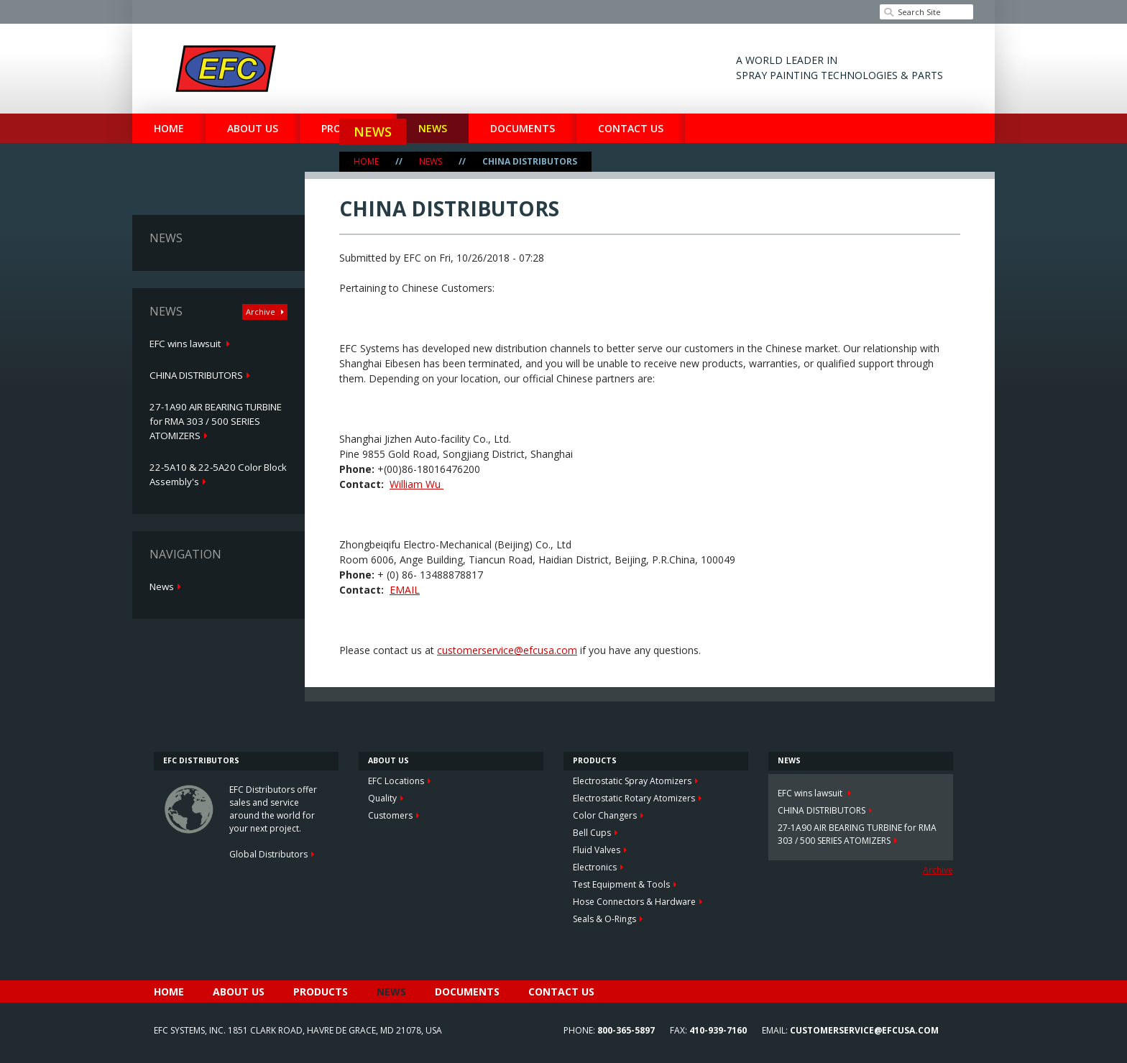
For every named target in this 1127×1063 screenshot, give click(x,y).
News (373, 131)
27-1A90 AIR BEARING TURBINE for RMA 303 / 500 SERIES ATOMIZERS (216, 421)
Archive (261, 311)
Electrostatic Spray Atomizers (632, 781)
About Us (252, 128)
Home (169, 128)
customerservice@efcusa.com (507, 650)
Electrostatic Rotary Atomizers (634, 798)
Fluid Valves (596, 850)
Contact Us (630, 128)
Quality (382, 798)
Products (320, 991)
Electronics (595, 867)
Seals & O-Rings (604, 919)
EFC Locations (396, 781)
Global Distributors (268, 854)
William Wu (416, 484)
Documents (467, 991)
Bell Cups (592, 833)
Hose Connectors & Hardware (634, 902)
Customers (390, 815)
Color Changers (605, 815)
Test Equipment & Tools (621, 884)
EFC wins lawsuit (186, 343)
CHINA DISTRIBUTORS (196, 375)
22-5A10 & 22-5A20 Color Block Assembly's (218, 474)
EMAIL (405, 590)
